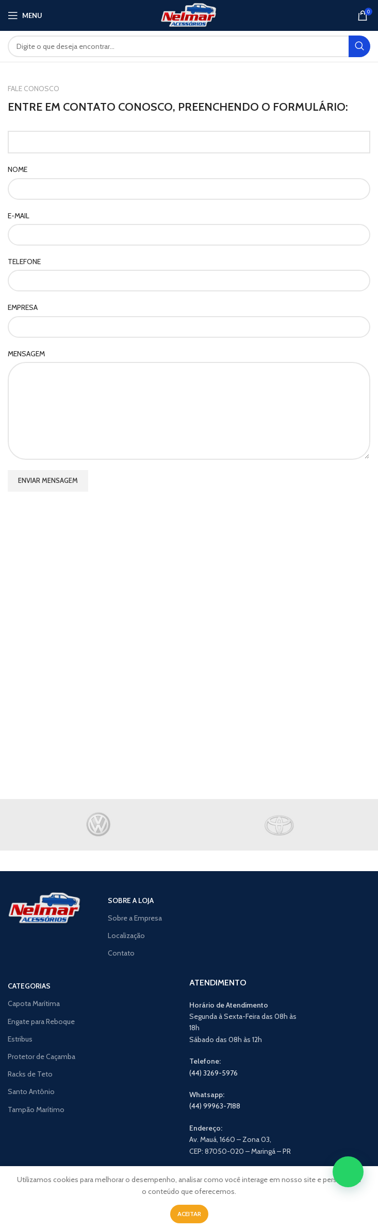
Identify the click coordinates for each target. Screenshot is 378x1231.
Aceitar (189, 1214)
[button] (348, 1171)
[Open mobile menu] (25, 15)
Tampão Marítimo (36, 1109)
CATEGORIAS (29, 986)
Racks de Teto (30, 1074)
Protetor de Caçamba (41, 1056)
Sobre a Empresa (135, 918)
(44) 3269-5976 (213, 1073)
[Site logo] (188, 14)
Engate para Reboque (41, 1021)
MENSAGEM (26, 353)
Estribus (20, 1039)
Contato (121, 953)
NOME (17, 169)
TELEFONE (24, 261)
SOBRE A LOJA (131, 900)
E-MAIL (18, 215)
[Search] (189, 46)
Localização (126, 935)
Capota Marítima (34, 1003)
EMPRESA (23, 307)
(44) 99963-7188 (214, 1106)
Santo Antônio (31, 1091)
